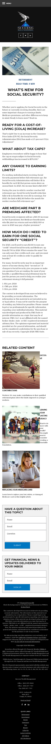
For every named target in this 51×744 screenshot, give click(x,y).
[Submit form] (17, 545)
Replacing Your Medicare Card (17, 490)
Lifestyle (25, 730)
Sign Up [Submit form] (17, 587)
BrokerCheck (25, 607)
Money (25, 728)
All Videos (25, 736)
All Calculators (25, 738)
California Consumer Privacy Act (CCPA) (32, 637)
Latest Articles (25, 733)
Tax (25, 725)
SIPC (4, 651)
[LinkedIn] (28, 704)
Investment (25, 717)
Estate (25, 720)
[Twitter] (25, 704)
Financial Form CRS (27, 603)
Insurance (25, 722)
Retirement (26, 714)
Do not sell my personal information (27, 641)
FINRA (42, 649)
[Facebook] (22, 704)
